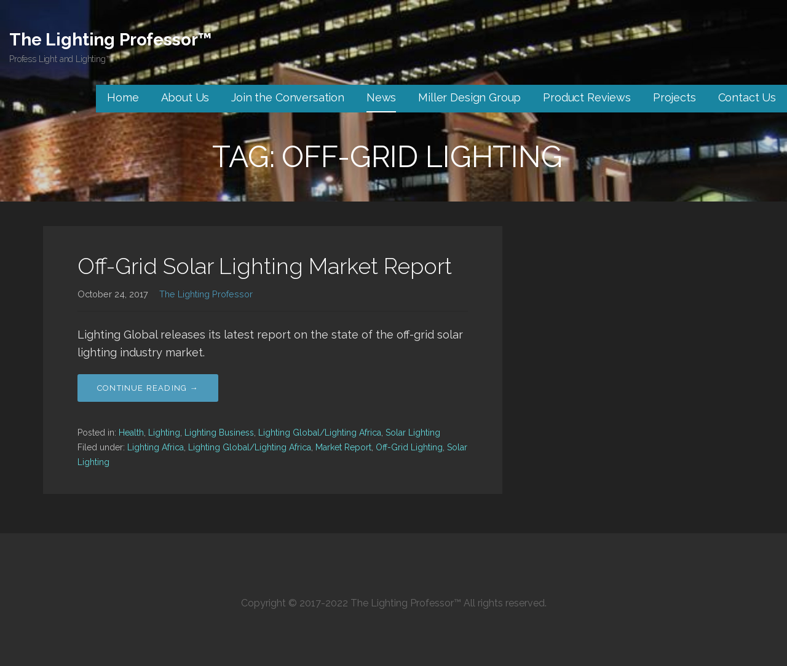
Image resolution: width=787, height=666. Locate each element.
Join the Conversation (287, 97)
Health (131, 432)
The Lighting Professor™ (110, 39)
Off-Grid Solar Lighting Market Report (264, 266)
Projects (674, 97)
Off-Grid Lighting (409, 447)
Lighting (164, 432)
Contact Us (747, 97)
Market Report (343, 447)
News (381, 97)
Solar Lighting (413, 432)
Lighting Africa (155, 447)
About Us (185, 97)
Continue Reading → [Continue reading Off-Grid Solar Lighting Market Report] (148, 388)
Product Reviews (587, 97)
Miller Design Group (469, 97)
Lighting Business (219, 432)
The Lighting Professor (206, 294)
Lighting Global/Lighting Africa (319, 432)
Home (122, 97)
